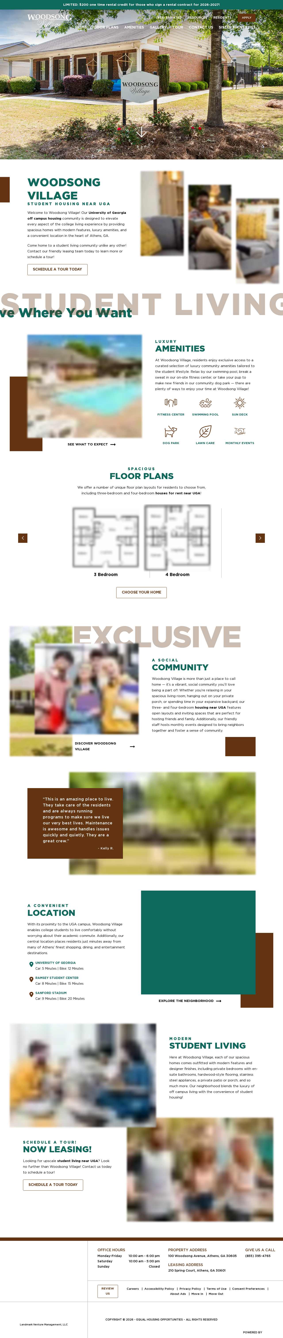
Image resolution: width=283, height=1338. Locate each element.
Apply (246, 17)
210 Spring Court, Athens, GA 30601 (197, 1270)
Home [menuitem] (81, 27)
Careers (133, 1288)
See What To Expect (92, 445)
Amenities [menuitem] (134, 27)
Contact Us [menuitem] (201, 27)
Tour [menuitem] (177, 27)
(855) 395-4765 (169, 17)
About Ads (178, 1293)
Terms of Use (217, 1288)
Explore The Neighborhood (191, 1001)
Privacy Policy (191, 1288)
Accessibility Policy (159, 1288)
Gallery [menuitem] (158, 27)
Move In (197, 1293)
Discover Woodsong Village (105, 746)
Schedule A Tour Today (57, 269)
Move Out (216, 1293)
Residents (222, 17)
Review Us (107, 1291)
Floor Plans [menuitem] (105, 27)
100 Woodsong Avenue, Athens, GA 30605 (202, 1256)
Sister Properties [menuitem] (237, 27)
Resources (197, 17)
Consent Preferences (249, 1288)
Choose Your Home (141, 592)
